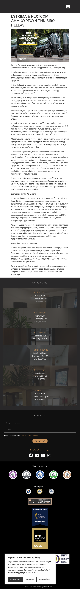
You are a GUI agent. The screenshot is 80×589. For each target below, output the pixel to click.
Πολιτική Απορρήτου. (30, 436)
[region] (30, 569)
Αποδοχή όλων (45, 579)
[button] (68, 6)
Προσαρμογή (14, 579)
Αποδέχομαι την (23, 436)
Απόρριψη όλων (29, 579)
